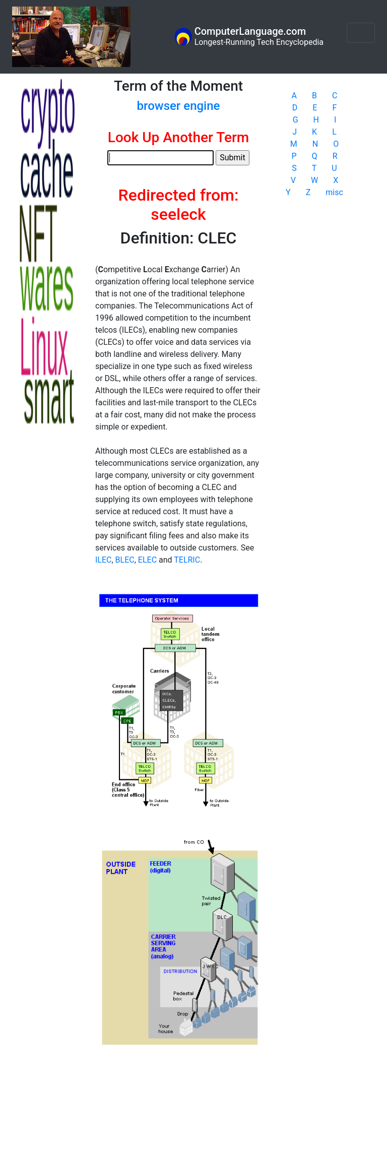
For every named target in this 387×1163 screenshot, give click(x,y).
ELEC (147, 560)
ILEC (103, 560)
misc (334, 192)
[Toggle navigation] (361, 33)
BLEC (125, 560)
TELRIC (187, 560)
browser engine (178, 106)
